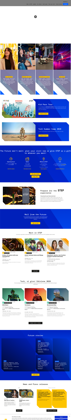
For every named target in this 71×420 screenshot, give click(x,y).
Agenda (34, 4)
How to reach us (44, 168)
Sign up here (35, 223)
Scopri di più (43, 113)
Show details (47, 418)
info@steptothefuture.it (60, 168)
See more (35, 271)
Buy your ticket (35, 173)
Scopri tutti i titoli (35, 323)
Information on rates (27, 168)
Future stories (59, 4)
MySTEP (64, 1)
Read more (35, 374)
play (35, 16)
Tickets (65, 4)
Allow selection (61, 414)
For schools (39, 4)
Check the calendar (11, 168)
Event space (45, 4)
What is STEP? (29, 4)
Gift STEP (35, 176)
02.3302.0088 (63, 164)
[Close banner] (69, 411)
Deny (61, 417)
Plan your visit (51, 4)
